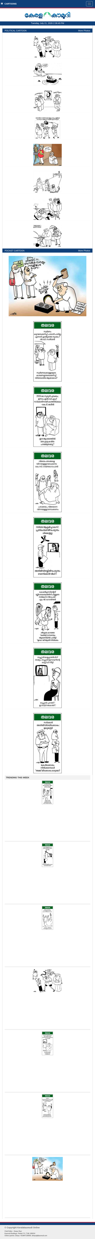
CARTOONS (9, 4)
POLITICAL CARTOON (15, 30)
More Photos (84, 30)
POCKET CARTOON (15, 250)
